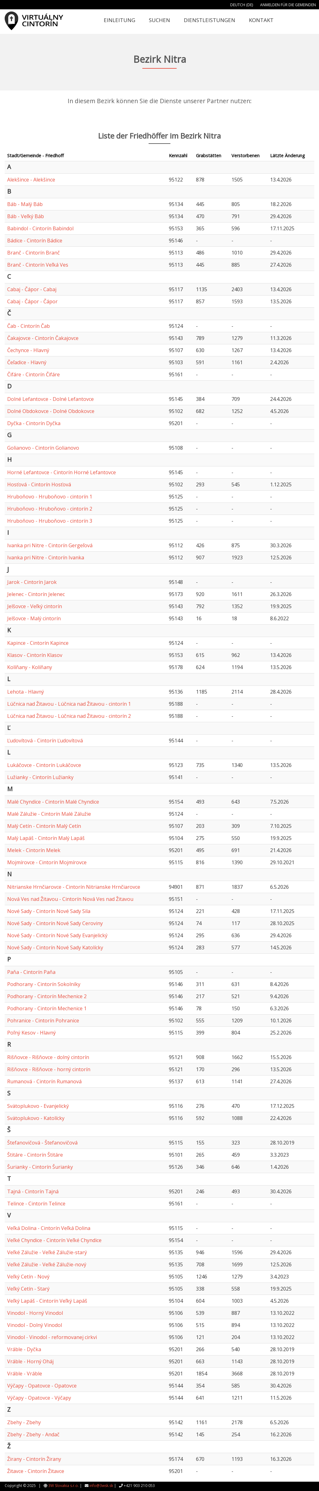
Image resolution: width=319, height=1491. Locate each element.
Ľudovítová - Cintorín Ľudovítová (45, 740)
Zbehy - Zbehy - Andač (33, 1434)
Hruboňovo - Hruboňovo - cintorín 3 (49, 520)
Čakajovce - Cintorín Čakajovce (43, 338)
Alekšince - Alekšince (31, 179)
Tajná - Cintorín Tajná (33, 1191)
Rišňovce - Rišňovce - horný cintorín (48, 1069)
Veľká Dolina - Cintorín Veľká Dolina (48, 1228)
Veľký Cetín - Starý (28, 1288)
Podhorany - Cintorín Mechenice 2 (47, 996)
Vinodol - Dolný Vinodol (34, 1325)
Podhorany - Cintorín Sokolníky (43, 984)
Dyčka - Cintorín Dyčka (33, 423)
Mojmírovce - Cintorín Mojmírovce (47, 862)
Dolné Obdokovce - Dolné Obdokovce (50, 411)
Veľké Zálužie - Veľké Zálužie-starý (47, 1252)
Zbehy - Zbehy (24, 1422)
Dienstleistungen (209, 20)
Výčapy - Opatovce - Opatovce (42, 1385)
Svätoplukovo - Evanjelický (38, 1106)
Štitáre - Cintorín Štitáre (35, 1154)
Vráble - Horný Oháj (30, 1361)
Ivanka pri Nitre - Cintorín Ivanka (45, 557)
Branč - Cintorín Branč (33, 252)
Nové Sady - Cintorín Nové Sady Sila (48, 911)
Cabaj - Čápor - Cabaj (31, 289)
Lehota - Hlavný (25, 691)
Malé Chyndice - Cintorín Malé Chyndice (53, 801)
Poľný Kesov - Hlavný (31, 1032)
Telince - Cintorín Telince (36, 1203)
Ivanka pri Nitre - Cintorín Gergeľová (50, 545)
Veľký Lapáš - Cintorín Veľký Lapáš (47, 1300)
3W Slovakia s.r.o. (63, 1485)
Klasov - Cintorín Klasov (34, 655)
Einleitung (119, 20)
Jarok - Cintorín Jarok (32, 582)
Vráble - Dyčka (24, 1349)
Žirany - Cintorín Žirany (34, 1459)
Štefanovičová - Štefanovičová (42, 1142)
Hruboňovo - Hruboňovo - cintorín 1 (49, 496)
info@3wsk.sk (101, 1485)
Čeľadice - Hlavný (26, 362)
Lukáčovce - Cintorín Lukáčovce (44, 765)
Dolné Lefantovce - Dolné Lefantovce (50, 399)
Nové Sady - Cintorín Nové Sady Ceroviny (55, 923)
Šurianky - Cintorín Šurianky (40, 1166)
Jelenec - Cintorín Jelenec (36, 594)
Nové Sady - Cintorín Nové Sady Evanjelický (57, 935)
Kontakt (261, 20)
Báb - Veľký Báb (25, 216)
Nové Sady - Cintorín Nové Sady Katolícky (55, 947)
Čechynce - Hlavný (28, 350)
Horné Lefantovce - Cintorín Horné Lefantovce (61, 472)
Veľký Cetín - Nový (28, 1276)
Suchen (159, 20)
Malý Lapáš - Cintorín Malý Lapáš (46, 838)
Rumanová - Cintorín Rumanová (44, 1081)
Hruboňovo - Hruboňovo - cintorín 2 (49, 508)
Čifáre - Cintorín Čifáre (33, 374)
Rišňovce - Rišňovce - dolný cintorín (48, 1057)
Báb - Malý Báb (25, 204)
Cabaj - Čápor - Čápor (32, 301)
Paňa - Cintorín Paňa (31, 972)
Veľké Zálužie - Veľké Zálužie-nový (46, 1264)
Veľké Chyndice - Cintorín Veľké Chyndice (54, 1240)
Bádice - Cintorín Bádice (34, 240)
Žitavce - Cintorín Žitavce (35, 1471)
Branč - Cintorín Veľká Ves (37, 264)
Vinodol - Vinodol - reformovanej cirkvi (52, 1337)
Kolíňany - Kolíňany (29, 667)
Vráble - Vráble (24, 1373)
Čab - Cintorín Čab (28, 326)
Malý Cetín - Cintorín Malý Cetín (44, 826)
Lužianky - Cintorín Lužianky (40, 777)
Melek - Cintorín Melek (33, 850)
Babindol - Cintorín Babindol (40, 228)
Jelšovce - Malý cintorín (34, 618)
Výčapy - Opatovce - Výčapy (39, 1397)
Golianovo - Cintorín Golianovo (43, 447)
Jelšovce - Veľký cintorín (34, 606)
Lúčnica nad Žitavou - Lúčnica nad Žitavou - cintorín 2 (69, 716)
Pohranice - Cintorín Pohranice (43, 1020)
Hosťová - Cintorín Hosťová (39, 484)
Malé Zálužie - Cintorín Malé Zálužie (49, 813)
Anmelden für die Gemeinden (288, 4)
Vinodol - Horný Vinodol (35, 1313)
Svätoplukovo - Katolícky (35, 1118)
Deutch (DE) (241, 4)
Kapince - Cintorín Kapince (38, 643)
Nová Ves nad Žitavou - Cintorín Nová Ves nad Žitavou (70, 899)
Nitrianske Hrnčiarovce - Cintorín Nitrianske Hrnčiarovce (73, 886)
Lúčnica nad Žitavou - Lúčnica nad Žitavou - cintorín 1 (69, 703)
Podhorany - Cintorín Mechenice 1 (47, 1008)
